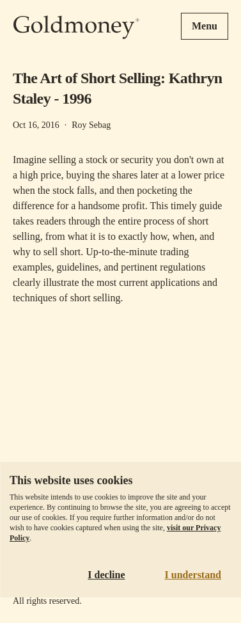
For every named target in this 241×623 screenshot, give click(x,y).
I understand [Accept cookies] (193, 574)
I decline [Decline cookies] (106, 574)
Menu (204, 25)
